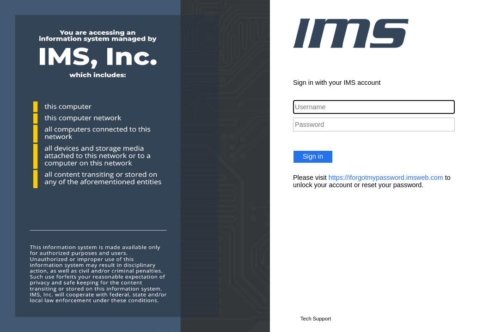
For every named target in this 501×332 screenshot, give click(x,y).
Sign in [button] (313, 156)
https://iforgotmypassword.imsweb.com (386, 177)
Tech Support (315, 318)
